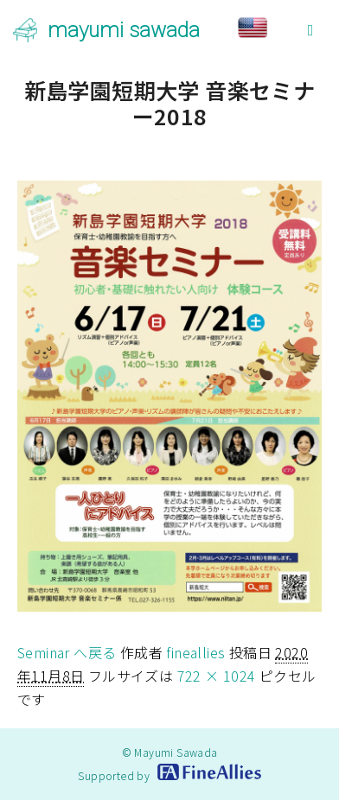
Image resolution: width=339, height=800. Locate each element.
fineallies (195, 652)
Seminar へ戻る (66, 652)
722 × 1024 (216, 675)
